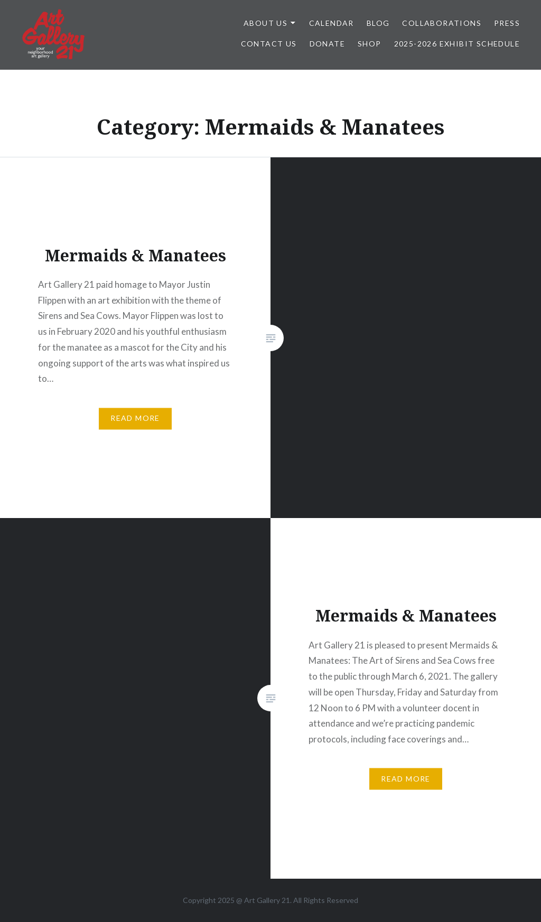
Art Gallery (263, 900)
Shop (369, 43)
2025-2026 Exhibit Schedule (457, 43)
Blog (378, 22)
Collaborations (441, 22)
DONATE (327, 43)
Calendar (331, 22)
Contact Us (269, 43)
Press (507, 22)
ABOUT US (265, 22)
